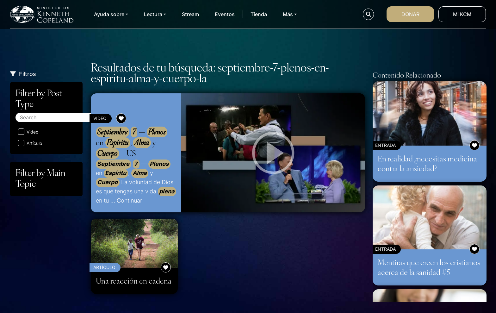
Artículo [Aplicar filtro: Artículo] (30, 143)
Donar (410, 14)
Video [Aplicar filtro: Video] (28, 131)
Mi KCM (462, 14)
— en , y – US (131, 143)
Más (288, 14)
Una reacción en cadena (133, 280)
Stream (190, 14)
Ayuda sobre (109, 14)
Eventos (225, 14)
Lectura (153, 14)
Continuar (129, 200)
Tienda (259, 14)
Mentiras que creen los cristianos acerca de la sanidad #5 (429, 267)
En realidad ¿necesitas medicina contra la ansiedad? (427, 163)
